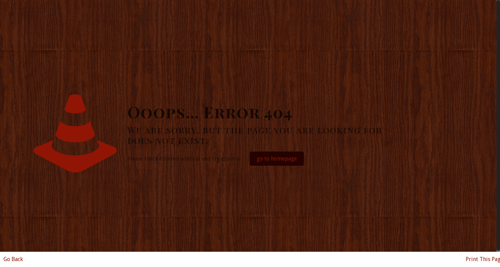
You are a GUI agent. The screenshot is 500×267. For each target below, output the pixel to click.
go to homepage (277, 158)
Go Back (13, 259)
